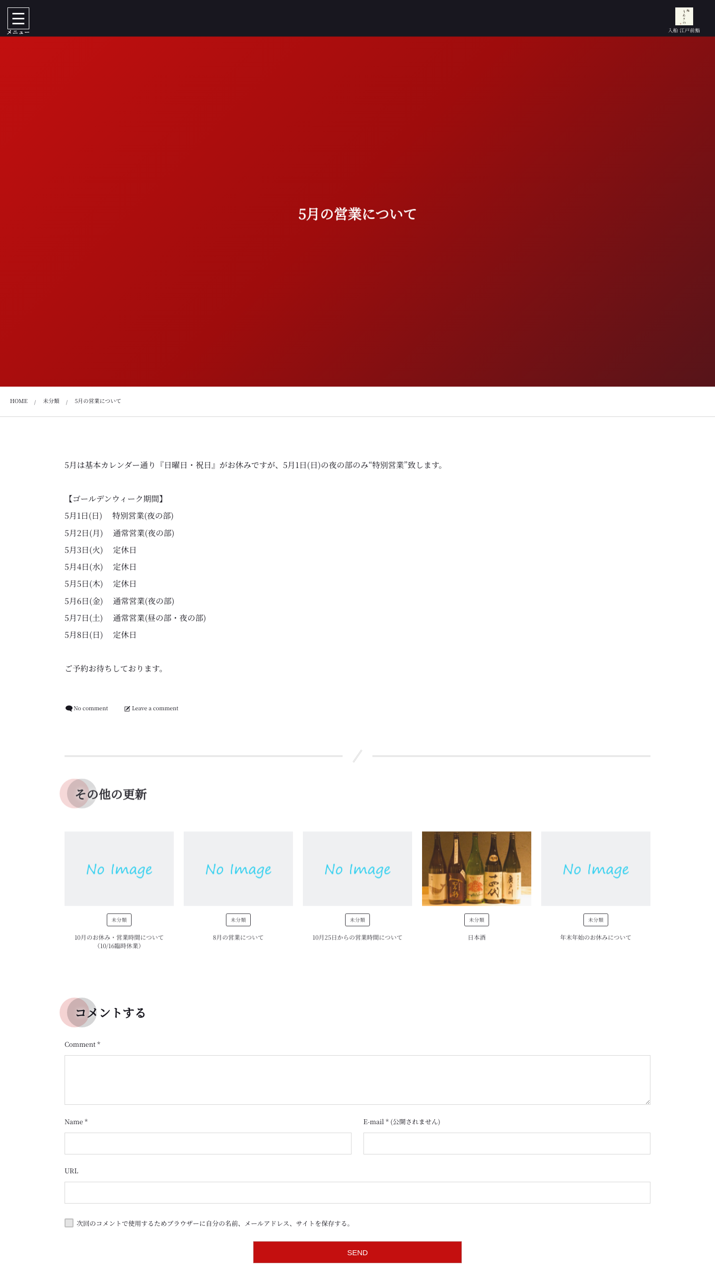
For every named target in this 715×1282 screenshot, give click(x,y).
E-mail (373, 1121)
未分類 (119, 925)
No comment (90, 708)
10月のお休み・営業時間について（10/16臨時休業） (119, 947)
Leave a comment (155, 708)
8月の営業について (238, 943)
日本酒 (477, 943)
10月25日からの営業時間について (357, 943)
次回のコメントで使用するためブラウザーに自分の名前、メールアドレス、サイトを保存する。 (215, 1223)
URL (71, 1170)
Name (74, 1121)
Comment (80, 1044)
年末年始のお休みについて (596, 943)
